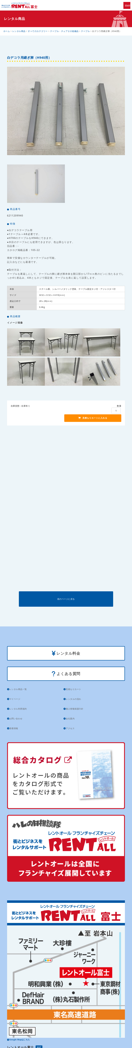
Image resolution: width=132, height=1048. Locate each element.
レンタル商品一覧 (18, 689)
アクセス (70, 728)
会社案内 (70, 718)
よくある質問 (66, 674)
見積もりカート (73, 689)
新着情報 (13, 728)
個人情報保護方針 (74, 708)
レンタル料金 (66, 654)
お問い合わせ (15, 718)
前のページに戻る (66, 599)
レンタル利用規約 (18, 708)
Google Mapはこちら (19, 1039)
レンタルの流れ (73, 699)
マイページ (14, 699)
